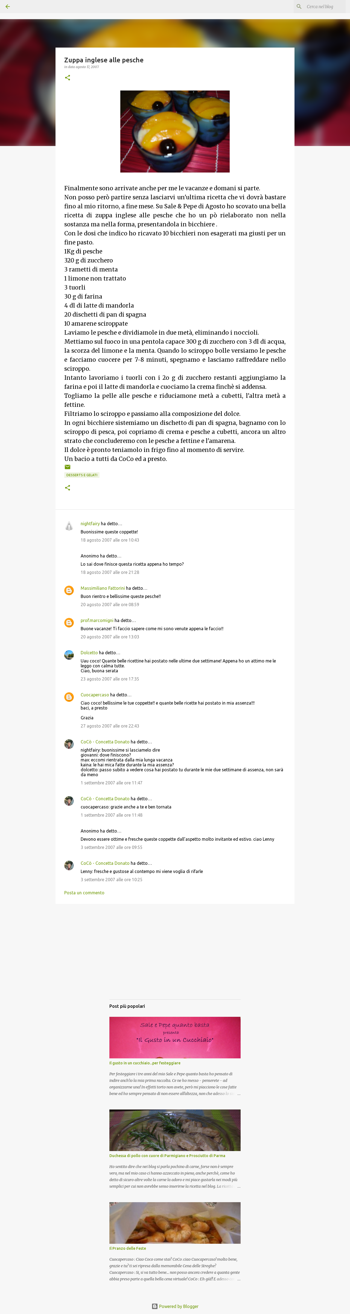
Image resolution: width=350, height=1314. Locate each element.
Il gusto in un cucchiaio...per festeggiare (144, 1063)
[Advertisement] (175, 957)
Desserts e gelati (81, 475)
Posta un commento (84, 892)
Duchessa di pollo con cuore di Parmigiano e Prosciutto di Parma (167, 1156)
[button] (67, 78)
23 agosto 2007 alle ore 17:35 (110, 678)
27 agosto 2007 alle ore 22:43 (110, 725)
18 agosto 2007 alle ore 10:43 (110, 540)
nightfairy (90, 523)
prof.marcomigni (97, 620)
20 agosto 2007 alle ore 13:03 (110, 636)
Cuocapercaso (95, 694)
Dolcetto (89, 652)
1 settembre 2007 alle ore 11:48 (111, 815)
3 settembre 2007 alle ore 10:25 (111, 879)
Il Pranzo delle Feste (127, 1248)
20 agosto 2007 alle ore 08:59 (110, 604)
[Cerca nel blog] (317, 6)
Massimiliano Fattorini (103, 588)
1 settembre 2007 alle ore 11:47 (111, 782)
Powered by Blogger (175, 1306)
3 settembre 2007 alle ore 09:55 (111, 847)
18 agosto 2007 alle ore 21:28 (110, 572)
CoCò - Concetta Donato (105, 741)
